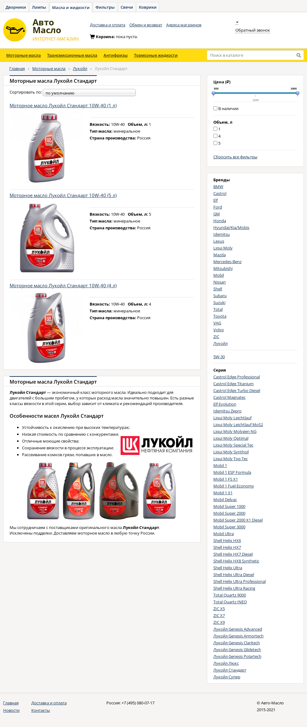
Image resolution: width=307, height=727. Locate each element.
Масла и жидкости (71, 7)
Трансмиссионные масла (72, 55)
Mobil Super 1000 (229, 506)
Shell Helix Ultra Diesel (233, 574)
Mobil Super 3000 (229, 527)
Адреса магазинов (183, 25)
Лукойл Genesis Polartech (237, 656)
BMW (218, 186)
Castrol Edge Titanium (233, 383)
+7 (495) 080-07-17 (138, 703)
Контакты (40, 710)
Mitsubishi (223, 268)
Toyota (219, 316)
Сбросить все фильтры (235, 157)
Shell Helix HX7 (227, 547)
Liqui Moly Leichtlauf (232, 418)
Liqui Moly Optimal (230, 438)
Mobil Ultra (223, 533)
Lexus (218, 241)
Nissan (219, 282)
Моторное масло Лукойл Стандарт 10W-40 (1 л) (63, 105)
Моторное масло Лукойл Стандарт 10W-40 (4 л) (63, 285)
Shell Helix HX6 (227, 540)
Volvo (218, 330)
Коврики (148, 7)
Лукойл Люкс (226, 663)
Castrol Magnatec (229, 397)
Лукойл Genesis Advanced (237, 629)
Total (218, 309)
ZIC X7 (219, 615)
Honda (219, 220)
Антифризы (116, 55)
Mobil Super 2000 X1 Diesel (238, 520)
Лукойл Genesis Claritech (236, 642)
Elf (215, 200)
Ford (217, 207)
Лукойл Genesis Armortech (238, 636)
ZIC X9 (219, 622)
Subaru (220, 295)
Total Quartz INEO (230, 602)
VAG (217, 323)
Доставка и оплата (107, 25)
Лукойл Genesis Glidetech (237, 649)
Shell (217, 289)
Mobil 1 (220, 465)
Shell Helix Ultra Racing (234, 588)
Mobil (218, 275)
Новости (11, 710)
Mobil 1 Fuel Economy (233, 486)
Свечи (127, 7)
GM (216, 214)
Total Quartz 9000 (229, 595)
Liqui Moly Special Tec (233, 445)
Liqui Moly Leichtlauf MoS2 (238, 424)
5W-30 (219, 356)
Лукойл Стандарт (229, 670)
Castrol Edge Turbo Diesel (236, 390)
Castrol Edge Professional (236, 377)
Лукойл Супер (226, 677)
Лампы (39, 7)
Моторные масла (23, 55)
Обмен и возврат (145, 25)
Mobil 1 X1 (223, 493)
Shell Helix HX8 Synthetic (236, 561)
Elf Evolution (224, 404)
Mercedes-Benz (227, 261)
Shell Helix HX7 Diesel (233, 554)
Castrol (219, 193)
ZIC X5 (219, 608)
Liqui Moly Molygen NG (234, 431)
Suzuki (219, 302)
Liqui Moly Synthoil (231, 452)
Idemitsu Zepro (227, 411)
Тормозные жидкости (156, 55)
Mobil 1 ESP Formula (232, 472)
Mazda (219, 255)
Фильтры (105, 7)
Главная (17, 68)
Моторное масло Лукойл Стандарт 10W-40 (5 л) (63, 195)
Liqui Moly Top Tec (230, 458)
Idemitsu (221, 234)
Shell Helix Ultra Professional (239, 581)
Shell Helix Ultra (227, 568)
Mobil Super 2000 (229, 513)
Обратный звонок (252, 30)
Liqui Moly (223, 248)
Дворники (16, 7)
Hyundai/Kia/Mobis (231, 227)
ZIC (216, 336)
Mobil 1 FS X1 (225, 479)
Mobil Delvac (225, 499)
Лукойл (80, 68)
